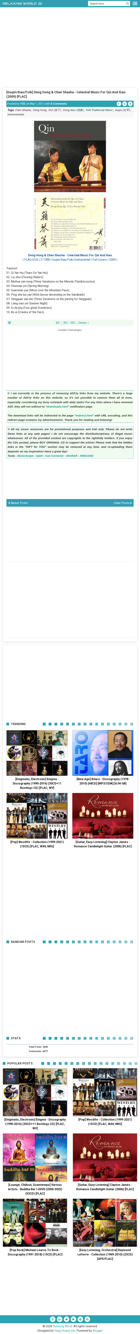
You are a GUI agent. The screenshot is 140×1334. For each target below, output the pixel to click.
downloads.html (57, 406)
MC (58, 323)
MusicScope (25, 455)
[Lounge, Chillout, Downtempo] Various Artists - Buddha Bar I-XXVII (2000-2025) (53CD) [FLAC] (35, 1189)
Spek (39, 455)
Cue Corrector (54, 455)
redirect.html (84, 415)
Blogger (98, 1330)
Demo (83, 323)
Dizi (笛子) (54, 110)
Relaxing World (62, 1326)
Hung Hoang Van (64, 1330)
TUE (22, 103)
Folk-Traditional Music (99, 110)
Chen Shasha (23, 110)
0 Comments (58, 103)
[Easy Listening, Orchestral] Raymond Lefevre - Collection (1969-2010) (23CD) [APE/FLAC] (105, 1254)
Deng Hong (39, 110)
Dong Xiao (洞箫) (73, 110)
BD (65, 323)
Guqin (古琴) (122, 110)
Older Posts (123, 503)
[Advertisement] (70, 59)
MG (73, 323)
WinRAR (71, 455)
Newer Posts (18, 503)
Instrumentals (15, 114)
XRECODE (86, 455)
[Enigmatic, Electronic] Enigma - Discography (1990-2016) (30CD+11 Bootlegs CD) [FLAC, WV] (37, 783)
